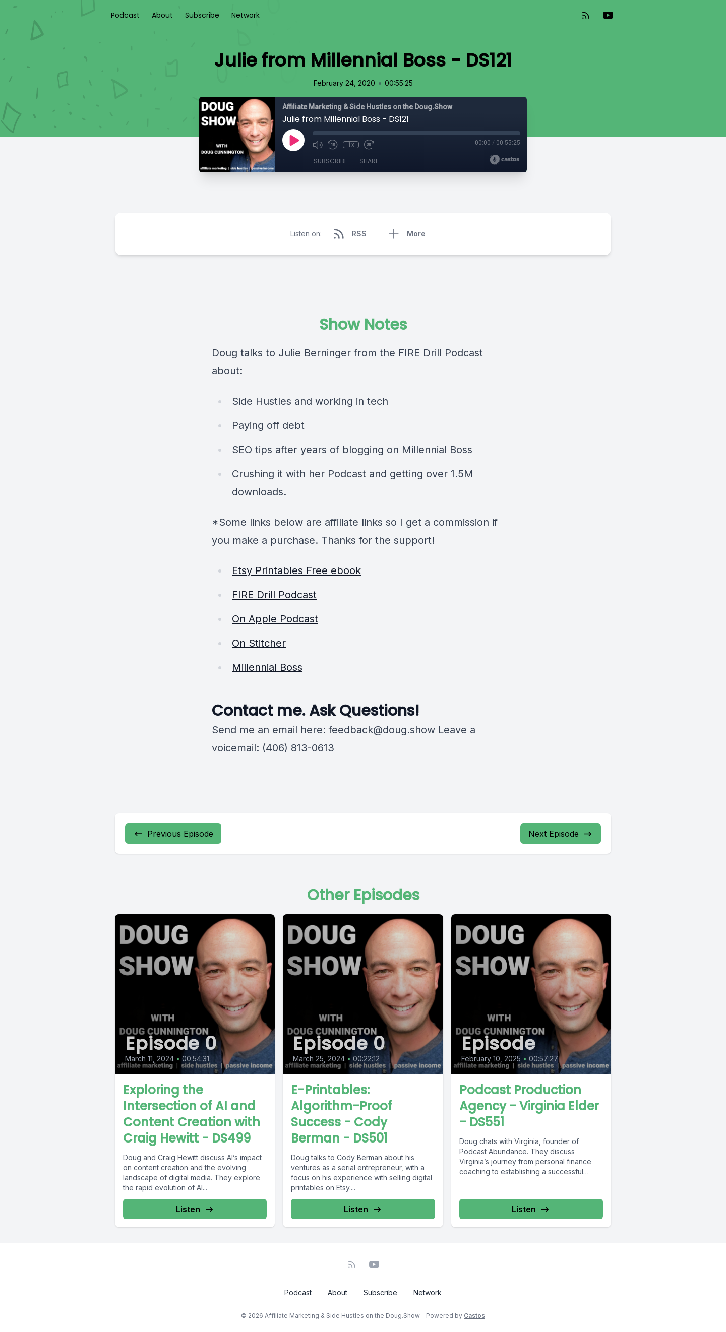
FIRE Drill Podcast (274, 595)
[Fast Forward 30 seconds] (369, 145)
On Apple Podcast (275, 619)
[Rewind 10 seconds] (333, 145)
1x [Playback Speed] (351, 144)
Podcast (125, 15)
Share (369, 161)
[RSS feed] (586, 15)
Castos (474, 1315)
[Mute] (318, 144)
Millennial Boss (267, 667)
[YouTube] (608, 15)
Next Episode (560, 834)
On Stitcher (259, 643)
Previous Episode (173, 834)
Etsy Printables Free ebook (296, 570)
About (162, 15)
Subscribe (202, 15)
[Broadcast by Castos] (504, 160)
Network (245, 15)
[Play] (293, 140)
